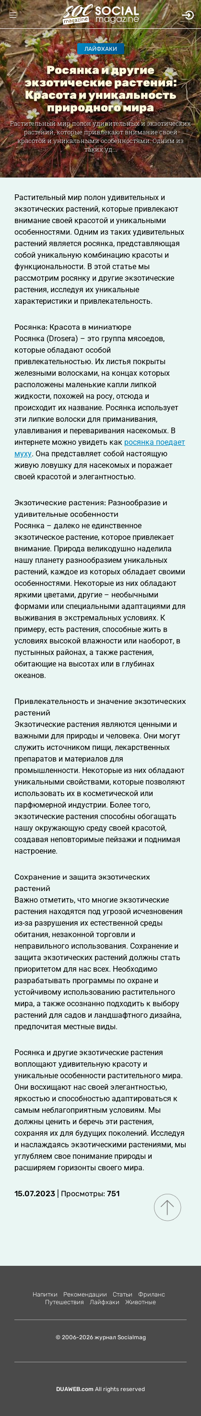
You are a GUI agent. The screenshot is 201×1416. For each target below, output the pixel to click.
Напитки (45, 1294)
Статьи (122, 1294)
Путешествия (64, 1302)
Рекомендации (85, 1294)
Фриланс (151, 1294)
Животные (140, 1302)
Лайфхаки (100, 49)
